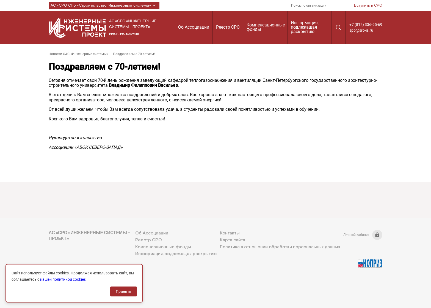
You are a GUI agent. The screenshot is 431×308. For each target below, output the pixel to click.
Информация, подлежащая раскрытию (305, 27)
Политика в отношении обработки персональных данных (280, 247)
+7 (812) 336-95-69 (365, 24)
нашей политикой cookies (63, 279)
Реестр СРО (228, 27)
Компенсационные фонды (266, 27)
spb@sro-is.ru (361, 30)
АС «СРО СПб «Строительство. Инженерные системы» (104, 5)
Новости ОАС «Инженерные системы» (78, 54)
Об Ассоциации (193, 27)
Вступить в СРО (368, 5)
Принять (123, 291)
